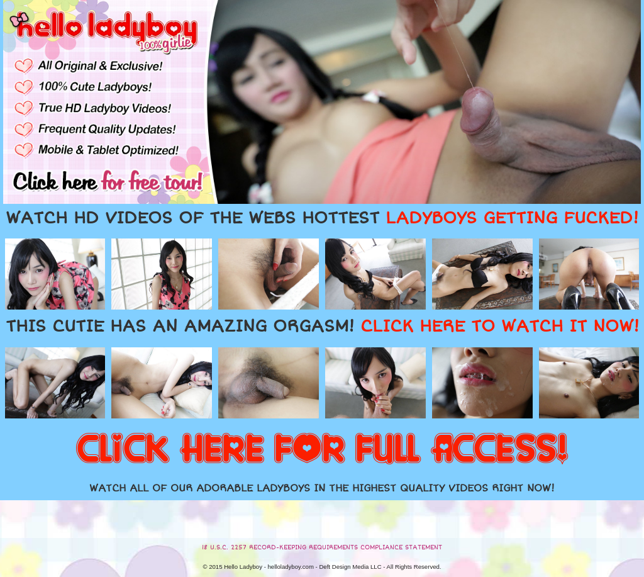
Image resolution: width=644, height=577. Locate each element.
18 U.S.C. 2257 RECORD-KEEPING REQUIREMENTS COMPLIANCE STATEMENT (322, 547)
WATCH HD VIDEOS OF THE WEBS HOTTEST (322, 218)
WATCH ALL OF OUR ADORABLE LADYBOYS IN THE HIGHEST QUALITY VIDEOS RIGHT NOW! (322, 488)
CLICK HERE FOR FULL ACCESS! (322, 450)
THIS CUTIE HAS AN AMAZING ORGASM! (322, 326)
